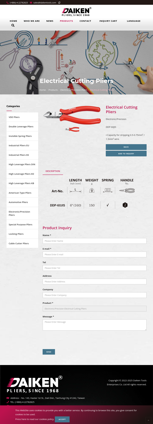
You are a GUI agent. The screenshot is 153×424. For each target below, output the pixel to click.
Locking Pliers (16, 233)
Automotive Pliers (18, 202)
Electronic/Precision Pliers (73, 89)
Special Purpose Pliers (20, 224)
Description (53, 170)
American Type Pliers (20, 192)
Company (48, 289)
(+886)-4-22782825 (18, 2)
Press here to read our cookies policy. (34, 419)
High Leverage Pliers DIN (22, 164)
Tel (44, 262)
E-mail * (47, 248)
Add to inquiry (126, 154)
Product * (48, 302)
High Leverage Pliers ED (21, 173)
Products (66, 20)
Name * (47, 235)
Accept (62, 419)
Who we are (32, 20)
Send (48, 352)
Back (126, 147)
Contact (85, 20)
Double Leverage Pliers (21, 126)
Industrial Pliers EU (19, 145)
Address (47, 275)
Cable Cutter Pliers (19, 243)
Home (13, 20)
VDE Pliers (14, 117)
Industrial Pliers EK (19, 154)
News (49, 20)
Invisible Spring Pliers (20, 135)
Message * (48, 316)
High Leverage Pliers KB (21, 183)
